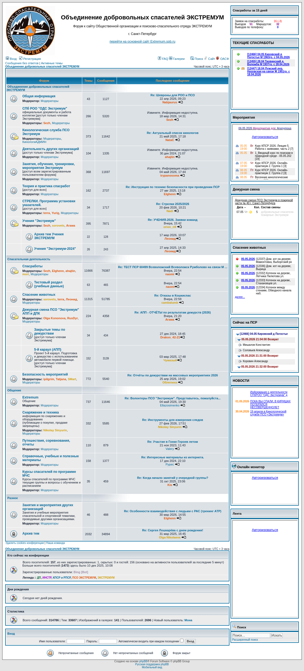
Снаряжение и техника (40, 412)
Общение (14, 390)
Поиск (196, 58)
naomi (169, 274)
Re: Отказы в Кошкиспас (172, 295)
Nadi (170, 211)
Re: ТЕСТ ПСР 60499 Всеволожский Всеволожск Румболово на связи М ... (172, 267)
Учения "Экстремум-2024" (55, 249)
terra (46, 213)
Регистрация (30, 58)
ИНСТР (46, 577)
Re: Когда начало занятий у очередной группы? (172, 477)
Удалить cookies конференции (24, 542)
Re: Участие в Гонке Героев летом (172, 441)
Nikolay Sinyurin (55, 430)
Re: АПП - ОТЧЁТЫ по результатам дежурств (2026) (173, 312)
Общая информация (38, 96)
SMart (72, 379)
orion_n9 (169, 226)
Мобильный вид (152, 667)
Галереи (177, 58)
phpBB (143, 661)
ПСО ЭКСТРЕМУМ (84, 577)
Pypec (170, 464)
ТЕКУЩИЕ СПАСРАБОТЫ (253, 43)
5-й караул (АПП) (47, 349)
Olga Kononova (54, 318)
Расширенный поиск (245, 639)
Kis (169, 485)
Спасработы (32, 266)
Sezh (46, 123)
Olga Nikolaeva (170, 537)
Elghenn (170, 194)
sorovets (58, 225)
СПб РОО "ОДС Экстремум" (44, 108)
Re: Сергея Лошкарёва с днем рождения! (172, 530)
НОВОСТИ (241, 381)
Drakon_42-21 (170, 337)
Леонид (170, 238)
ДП (39, 577)
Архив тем (30, 533)
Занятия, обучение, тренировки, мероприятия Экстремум (48, 166)
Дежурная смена (246, 189)
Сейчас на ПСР (245, 322)
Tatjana (61, 379)
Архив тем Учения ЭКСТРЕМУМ (49, 236)
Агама (70, 225)
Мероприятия (244, 117)
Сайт (210, 58)
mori (25, 274)
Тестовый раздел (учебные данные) (49, 284)
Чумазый (170, 360)
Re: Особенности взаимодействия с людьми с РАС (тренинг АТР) (172, 511)
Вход (11, 58)
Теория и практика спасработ (46, 186)
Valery (170, 448)
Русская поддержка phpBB (152, 664)
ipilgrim (48, 379)
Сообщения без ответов (22, 63)
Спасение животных (38, 295)
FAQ (163, 58)
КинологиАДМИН (34, 141)
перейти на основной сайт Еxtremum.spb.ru (142, 41)
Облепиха (170, 382)
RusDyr (72, 318)
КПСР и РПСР (62, 577)
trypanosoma (169, 175)
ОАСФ (222, 58)
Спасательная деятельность (28, 259)
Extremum (30, 397)
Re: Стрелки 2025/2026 (172, 204)
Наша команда (55, 542)
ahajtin (170, 157)
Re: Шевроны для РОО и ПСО (172, 95)
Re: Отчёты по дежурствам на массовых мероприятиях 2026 (173, 375)
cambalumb (169, 302)
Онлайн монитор (251, 467)
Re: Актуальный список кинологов (172, 132)
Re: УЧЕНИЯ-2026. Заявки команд (172, 219)
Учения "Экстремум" (39, 221)
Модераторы (49, 100)
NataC (170, 140)
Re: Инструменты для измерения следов (172, 419)
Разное (12, 498)
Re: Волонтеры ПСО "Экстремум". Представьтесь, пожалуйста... (173, 398)
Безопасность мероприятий (45, 374)
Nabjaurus (170, 102)
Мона (188, 620)
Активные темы (52, 63)
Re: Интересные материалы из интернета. (172, 457)
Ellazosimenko (169, 405)
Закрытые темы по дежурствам (49, 331)
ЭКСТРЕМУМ (106, 577)
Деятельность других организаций (50, 149)
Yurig (55, 213)
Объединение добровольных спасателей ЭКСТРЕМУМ (42, 66)
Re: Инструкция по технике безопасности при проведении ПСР (173, 187)
